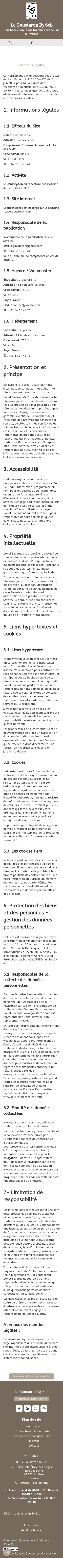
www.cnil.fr (10, 840)
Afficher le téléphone (34, 1482)
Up (54, 1553)
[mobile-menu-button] (52, 42)
